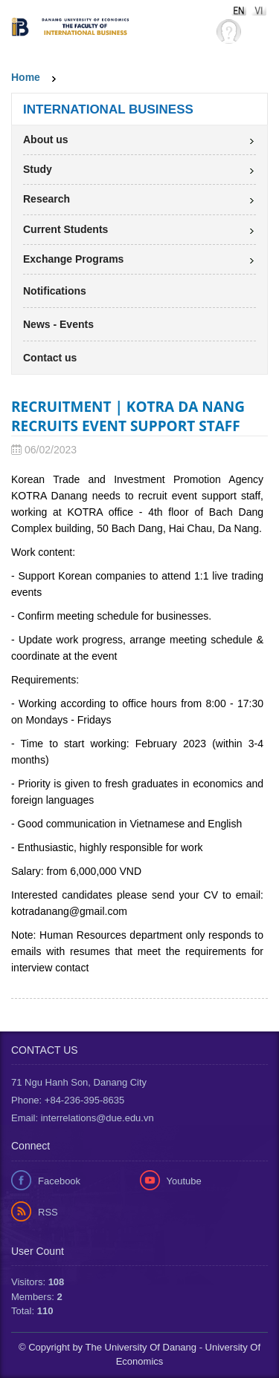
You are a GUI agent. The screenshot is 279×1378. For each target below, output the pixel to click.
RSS (48, 1212)
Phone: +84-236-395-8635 (67, 1100)
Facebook (59, 1181)
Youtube (184, 1181)
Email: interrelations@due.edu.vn (82, 1117)
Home (25, 77)
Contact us (50, 358)
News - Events (58, 324)
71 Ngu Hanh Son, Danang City (79, 1082)
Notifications (54, 291)
